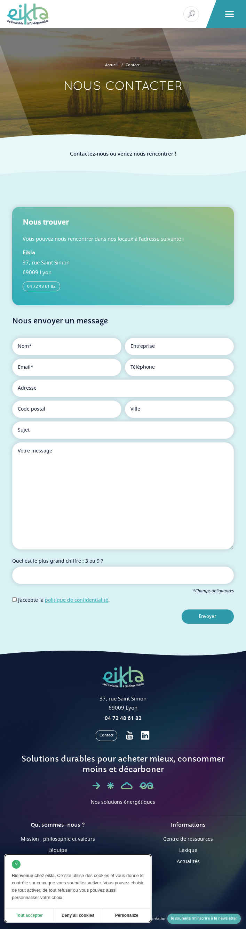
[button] (229, 14)
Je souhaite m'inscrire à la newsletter (204, 918)
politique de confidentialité (76, 600)
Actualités (188, 861)
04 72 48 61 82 (41, 286)
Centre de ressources (188, 839)
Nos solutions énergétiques (123, 802)
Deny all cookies (78, 915)
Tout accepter (29, 915)
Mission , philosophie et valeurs (58, 839)
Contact (133, 65)
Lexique (188, 850)
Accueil (111, 65)
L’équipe (57, 850)
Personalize (126, 915)
